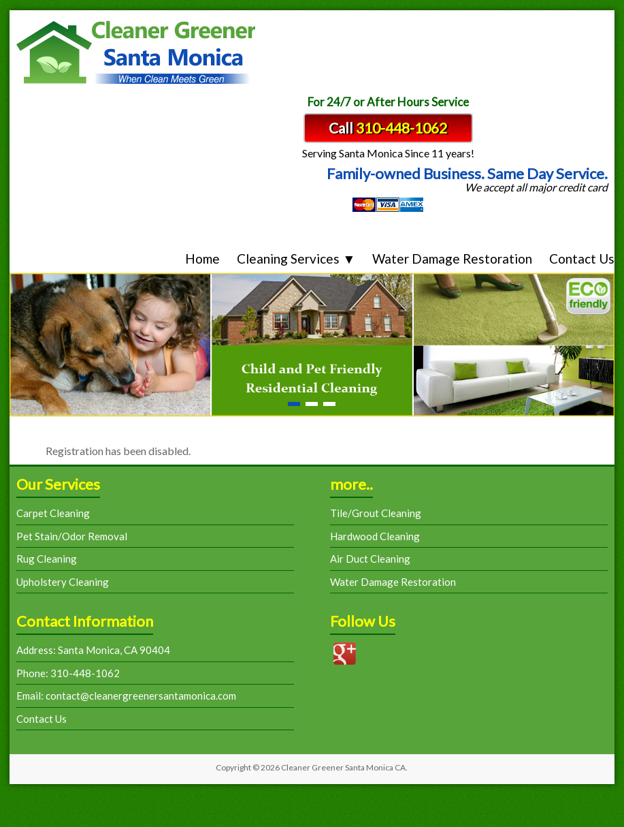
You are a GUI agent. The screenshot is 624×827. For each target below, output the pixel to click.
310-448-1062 (401, 127)
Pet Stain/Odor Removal (71, 536)
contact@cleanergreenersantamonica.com (140, 695)
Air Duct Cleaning (370, 558)
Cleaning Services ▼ (296, 258)
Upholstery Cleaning (62, 582)
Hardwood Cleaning (375, 536)
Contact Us (581, 258)
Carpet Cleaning (53, 513)
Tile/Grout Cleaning (375, 513)
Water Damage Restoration (452, 258)
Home (202, 258)
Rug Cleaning (46, 558)
